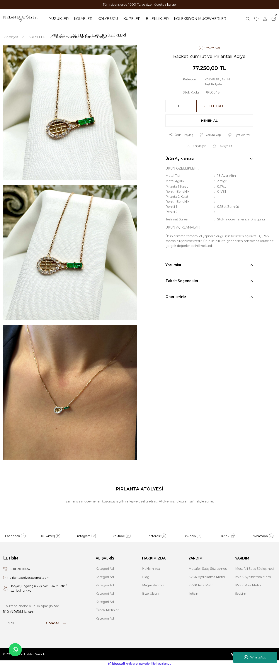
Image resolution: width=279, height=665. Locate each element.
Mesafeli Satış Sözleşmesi (208, 566)
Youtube (121, 533)
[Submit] (56, 621)
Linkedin (192, 533)
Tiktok (228, 533)
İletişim (194, 591)
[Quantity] (178, 104)
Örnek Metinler (107, 608)
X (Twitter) (51, 533)
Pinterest (157, 533)
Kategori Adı (105, 566)
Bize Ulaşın (150, 591)
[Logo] (20, 17)
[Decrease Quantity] (170, 104)
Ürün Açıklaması (179, 158)
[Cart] (273, 17)
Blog (145, 575)
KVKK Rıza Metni (201, 583)
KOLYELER (213, 77)
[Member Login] (265, 17)
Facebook (15, 533)
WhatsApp (255, 657)
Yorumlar (173, 264)
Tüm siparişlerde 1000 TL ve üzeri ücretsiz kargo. (140, 5)
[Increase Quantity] (186, 104)
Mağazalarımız (153, 583)
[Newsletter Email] (35, 621)
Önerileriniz (175, 296)
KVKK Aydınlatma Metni (207, 575)
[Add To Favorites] (126, 53)
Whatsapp (263, 533)
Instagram (86, 533)
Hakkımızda (151, 566)
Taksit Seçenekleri (182, 280)
